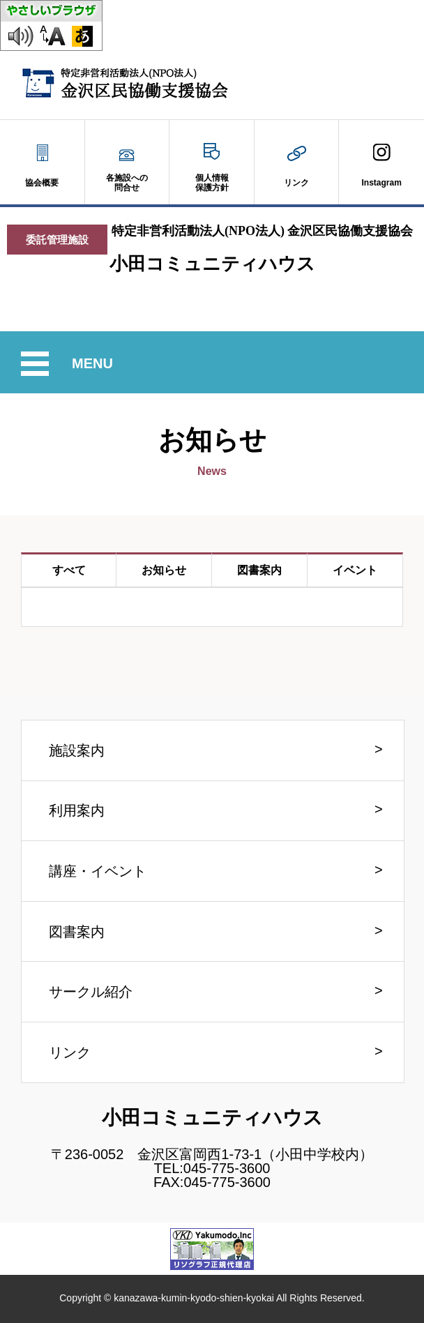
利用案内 (77, 810)
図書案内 (259, 570)
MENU (94, 363)
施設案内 (77, 750)
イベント (355, 570)
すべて (69, 570)
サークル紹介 (90, 991)
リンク (70, 1052)
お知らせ (164, 570)
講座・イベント (97, 871)
